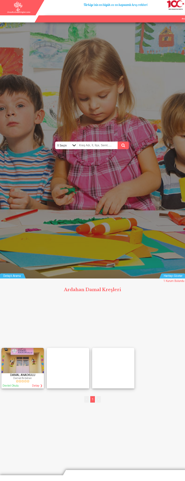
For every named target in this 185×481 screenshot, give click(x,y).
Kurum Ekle (157, 14)
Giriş (181, 14)
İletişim (170, 14)
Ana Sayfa (142, 14)
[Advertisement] (92, 321)
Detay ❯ (37, 385)
